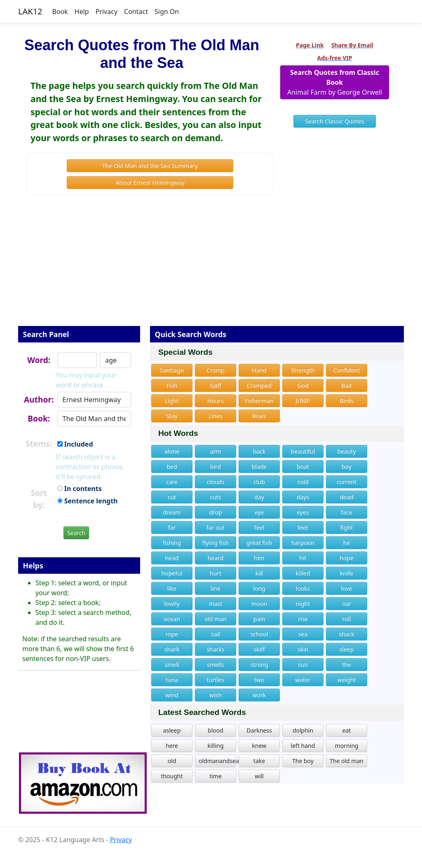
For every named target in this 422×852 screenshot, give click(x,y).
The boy (303, 761)
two (259, 680)
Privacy (106, 11)
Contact (136, 11)
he (346, 543)
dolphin (303, 730)
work (259, 695)
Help (82, 11)
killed (303, 573)
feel (259, 527)
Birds (347, 401)
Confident (346, 370)
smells (215, 664)
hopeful (172, 573)
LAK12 (30, 11)
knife (346, 573)
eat (346, 730)
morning (347, 746)
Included (75, 444)
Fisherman (259, 401)
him (259, 558)
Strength (302, 370)
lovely (172, 604)
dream (172, 512)
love (346, 588)
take (259, 761)
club (259, 482)
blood (215, 730)
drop (215, 512)
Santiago (172, 370)
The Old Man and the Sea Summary (150, 166)
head (171, 558)
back (259, 451)
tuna (172, 680)
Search (76, 533)
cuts (215, 497)
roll (346, 619)
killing (215, 746)
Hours (215, 401)
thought (172, 776)
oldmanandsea (217, 761)
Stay (172, 416)
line (215, 588)
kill (259, 573)
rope (172, 634)
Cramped (259, 385)
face (346, 512)
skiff (259, 649)
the (346, 664)
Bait (346, 385)
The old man (346, 761)
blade (259, 466)
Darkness (259, 730)
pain (259, 619)
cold (302, 482)
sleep (347, 649)
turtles (216, 680)
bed (171, 466)
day (259, 497)
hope (347, 558)
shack (346, 634)
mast (216, 604)
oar (346, 604)
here (172, 746)
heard (216, 558)
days (303, 497)
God (302, 385)
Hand (259, 370)
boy (347, 466)
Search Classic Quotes (334, 121)
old (172, 761)
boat (303, 466)
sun (303, 664)
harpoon (303, 543)
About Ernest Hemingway (149, 182)
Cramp (215, 370)
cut (172, 497)
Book (60, 11)
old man (215, 619)
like (172, 588)
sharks (215, 649)
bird (215, 466)
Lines (216, 416)
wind (171, 695)
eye (259, 512)
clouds (216, 482)
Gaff (215, 385)
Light (171, 401)
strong (259, 664)
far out (215, 527)
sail (215, 634)
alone (171, 451)
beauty (346, 451)
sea (302, 634)
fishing (172, 543)
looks (303, 588)
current (346, 482)
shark (171, 649)
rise (303, 619)
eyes (303, 512)
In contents (79, 488)
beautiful (303, 451)
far (172, 527)
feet (303, 527)
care (172, 482)
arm (215, 451)
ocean (172, 619)
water (303, 680)
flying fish (215, 543)
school (259, 634)
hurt (215, 573)
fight (346, 527)
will (259, 776)
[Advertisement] (211, 266)
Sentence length (87, 500)
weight (347, 680)
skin (303, 649)
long (259, 588)
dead (346, 497)
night (303, 604)
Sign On (167, 11)
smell (172, 664)
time (215, 776)
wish (215, 695)
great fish (259, 543)
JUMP (302, 401)
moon (259, 604)
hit (302, 558)
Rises (259, 416)
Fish (171, 385)
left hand (303, 746)
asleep (172, 730)
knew (259, 746)
